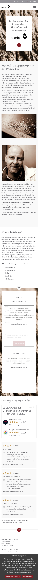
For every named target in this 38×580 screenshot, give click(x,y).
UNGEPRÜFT (32, 407)
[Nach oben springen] (19, 288)
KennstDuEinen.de (8, 522)
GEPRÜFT (20, 522)
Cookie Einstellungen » (19, 324)
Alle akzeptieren (27, 576)
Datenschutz (15, 556)
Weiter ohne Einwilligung (13, 576)
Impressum (23, 556)
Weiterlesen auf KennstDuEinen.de (13, 464)
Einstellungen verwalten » (22, 572)
